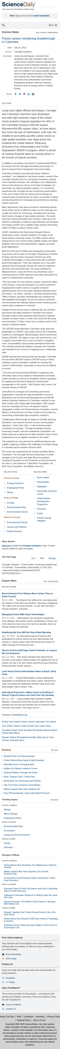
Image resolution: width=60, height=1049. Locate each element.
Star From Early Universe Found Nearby (22, 785)
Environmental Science (17, 512)
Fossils (7, 843)
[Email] (33, 94)
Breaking (6, 750)
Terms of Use (39, 1020)
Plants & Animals (11, 478)
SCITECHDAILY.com (20, 715)
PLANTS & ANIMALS (9, 805)
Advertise (40, 1017)
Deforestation (43, 482)
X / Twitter (10, 982)
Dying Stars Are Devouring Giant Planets (22, 781)
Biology (7, 809)
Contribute (28, 1017)
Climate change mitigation (44, 519)
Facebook (10, 978)
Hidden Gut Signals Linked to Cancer (21, 768)
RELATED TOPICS (10, 472)
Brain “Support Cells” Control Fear (19, 777)
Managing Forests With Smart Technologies (23, 614)
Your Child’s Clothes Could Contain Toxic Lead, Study (26, 726)
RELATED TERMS (40, 472)
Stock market (43, 477)
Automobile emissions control (47, 492)
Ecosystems (9, 830)
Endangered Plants (15, 488)
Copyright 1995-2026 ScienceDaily (21, 1024)
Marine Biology (10, 814)
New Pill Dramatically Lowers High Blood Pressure (27, 793)
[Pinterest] (24, 94)
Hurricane (41, 509)
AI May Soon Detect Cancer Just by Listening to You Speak (29, 722)
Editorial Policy (23, 1020)
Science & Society (12, 517)
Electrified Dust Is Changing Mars (19, 764)
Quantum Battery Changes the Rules (20, 772)
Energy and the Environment (17, 835)
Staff (19, 1017)
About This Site (7, 1017)
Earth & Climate (11, 498)
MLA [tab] (33, 558)
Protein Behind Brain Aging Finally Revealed (24, 760)
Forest (40, 513)
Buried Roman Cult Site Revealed (19, 756)
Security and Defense (17, 527)
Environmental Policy (16, 507)
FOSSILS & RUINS (8, 839)
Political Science (14, 531)
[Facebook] (15, 94)
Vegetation (42, 486)
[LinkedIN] (28, 94)
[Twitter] (20, 94)
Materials (6, 546)
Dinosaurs (8, 847)
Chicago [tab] (52, 558)
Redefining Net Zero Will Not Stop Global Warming (26, 632)
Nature (10, 492)
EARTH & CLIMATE (9, 822)
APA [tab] (42, 558)
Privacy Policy (53, 1017)
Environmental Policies (17, 522)
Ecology (10, 503)
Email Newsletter (13, 954)
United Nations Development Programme (43, 501)
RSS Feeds (11, 959)
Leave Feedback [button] (13, 1005)
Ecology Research (15, 483)
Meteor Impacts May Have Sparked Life (22, 789)
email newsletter (42, 16)
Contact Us (11, 1009)
